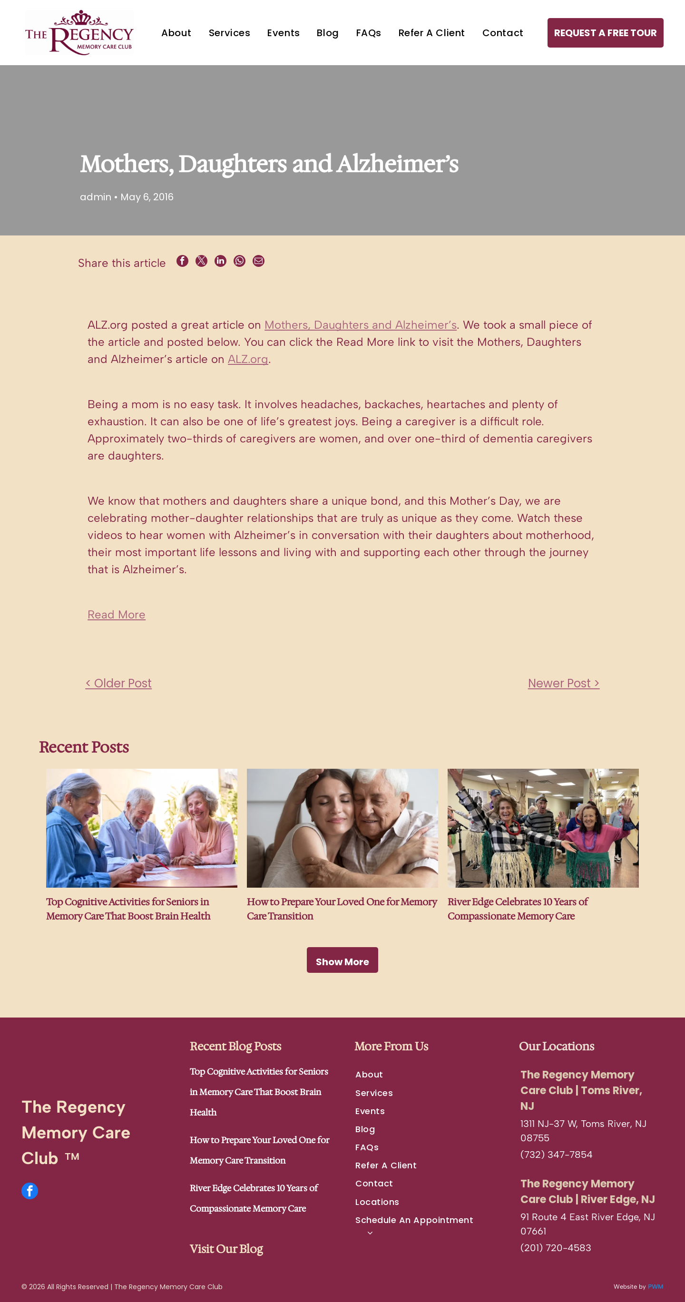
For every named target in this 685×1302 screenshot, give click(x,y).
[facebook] (29, 1191)
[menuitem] (176, 32)
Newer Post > (564, 683)
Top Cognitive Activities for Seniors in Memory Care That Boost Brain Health (128, 909)
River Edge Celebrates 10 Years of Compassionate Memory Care (517, 909)
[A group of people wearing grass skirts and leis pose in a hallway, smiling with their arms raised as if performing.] (543, 828)
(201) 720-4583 (555, 1247)
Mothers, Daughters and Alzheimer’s (360, 325)
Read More (117, 614)
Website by (630, 1286)
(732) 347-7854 (556, 1154)
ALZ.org (248, 359)
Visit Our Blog (226, 1248)
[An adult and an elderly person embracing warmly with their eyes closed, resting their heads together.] (342, 828)
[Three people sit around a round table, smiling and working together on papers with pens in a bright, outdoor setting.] (141, 828)
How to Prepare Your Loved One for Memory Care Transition (342, 909)
